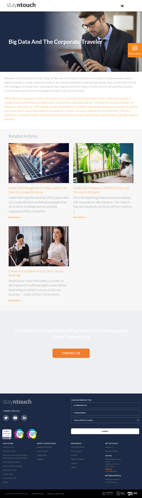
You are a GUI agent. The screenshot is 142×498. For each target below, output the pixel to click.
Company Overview (44, 447)
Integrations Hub (9, 478)
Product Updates (77, 459)
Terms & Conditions (55, 494)
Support (74, 455)
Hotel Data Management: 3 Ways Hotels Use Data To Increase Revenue (38, 190)
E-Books (74, 463)
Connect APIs (8, 474)
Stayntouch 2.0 (8, 447)
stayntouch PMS (9, 451)
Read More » (15, 217)
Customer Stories (78, 447)
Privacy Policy (38, 494)
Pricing (6, 482)
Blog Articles (76, 451)
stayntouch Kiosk (9, 470)
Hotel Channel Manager (12, 466)
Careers (40, 459)
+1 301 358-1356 (110, 471)
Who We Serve (42, 451)
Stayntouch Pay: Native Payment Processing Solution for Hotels (15, 456)
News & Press (42, 455)
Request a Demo (111, 451)
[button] (71, 353)
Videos (73, 467)
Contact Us (109, 447)
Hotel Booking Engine (11, 462)
